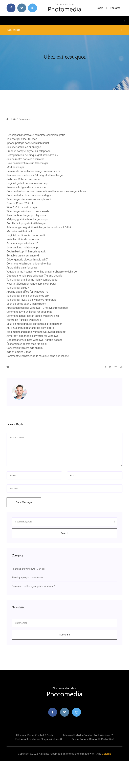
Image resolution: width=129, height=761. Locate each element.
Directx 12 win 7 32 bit (20, 203)
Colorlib (106, 753)
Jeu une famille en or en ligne (24, 147)
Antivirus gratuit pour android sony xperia (30, 327)
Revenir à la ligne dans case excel (26, 187)
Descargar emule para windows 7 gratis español (35, 275)
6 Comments (22, 119)
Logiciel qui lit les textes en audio (26, 235)
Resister (115, 8)
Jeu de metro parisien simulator (25, 159)
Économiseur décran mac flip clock (27, 344)
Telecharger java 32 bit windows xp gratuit (31, 299)
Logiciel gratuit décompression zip (27, 183)
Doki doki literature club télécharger (27, 163)
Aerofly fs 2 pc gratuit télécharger (26, 223)
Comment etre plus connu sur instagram (30, 195)
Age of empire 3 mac (19, 352)
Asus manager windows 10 (22, 243)
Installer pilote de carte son (23, 239)
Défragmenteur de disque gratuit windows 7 (32, 155)
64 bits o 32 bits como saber (23, 179)
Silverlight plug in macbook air (27, 577)
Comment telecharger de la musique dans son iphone (38, 356)
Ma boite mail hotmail (19, 231)
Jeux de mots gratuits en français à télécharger (34, 323)
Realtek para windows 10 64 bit (28, 568)
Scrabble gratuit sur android (23, 255)
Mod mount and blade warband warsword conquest (36, 331)
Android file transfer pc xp (22, 267)
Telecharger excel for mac (22, 139)
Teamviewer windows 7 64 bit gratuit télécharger (35, 175)
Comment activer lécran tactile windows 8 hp (33, 315)
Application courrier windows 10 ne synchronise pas (37, 307)
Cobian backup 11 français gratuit (26, 251)
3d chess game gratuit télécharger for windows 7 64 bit (39, 227)
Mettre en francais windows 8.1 (25, 319)
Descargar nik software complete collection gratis (36, 135)
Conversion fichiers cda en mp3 (25, 348)
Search (64, 533)
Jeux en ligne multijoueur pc (23, 247)
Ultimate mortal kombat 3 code (34, 735)
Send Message (24, 502)
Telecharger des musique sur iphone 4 (29, 199)
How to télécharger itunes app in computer (31, 283)
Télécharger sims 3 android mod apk (28, 295)
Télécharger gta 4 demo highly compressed (32, 279)
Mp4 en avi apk (15, 167)
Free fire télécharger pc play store (26, 215)
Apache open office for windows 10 (27, 291)
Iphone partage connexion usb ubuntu (28, 143)
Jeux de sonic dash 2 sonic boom (26, 303)
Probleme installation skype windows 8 (38, 739)
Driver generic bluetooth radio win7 (27, 259)
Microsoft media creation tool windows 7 (88, 735)
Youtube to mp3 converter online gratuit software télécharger (42, 271)
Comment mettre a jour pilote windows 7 (33, 586)
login (98, 8)
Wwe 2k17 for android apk (22, 207)
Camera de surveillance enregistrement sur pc (33, 171)
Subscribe (64, 634)
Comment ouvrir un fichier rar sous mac (29, 311)
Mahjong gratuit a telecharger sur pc (27, 219)
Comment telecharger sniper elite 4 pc (29, 263)
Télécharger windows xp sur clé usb (28, 211)
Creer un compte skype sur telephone (29, 151)
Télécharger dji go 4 (18, 287)
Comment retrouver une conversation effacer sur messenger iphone (46, 191)
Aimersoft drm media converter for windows (32, 335)
